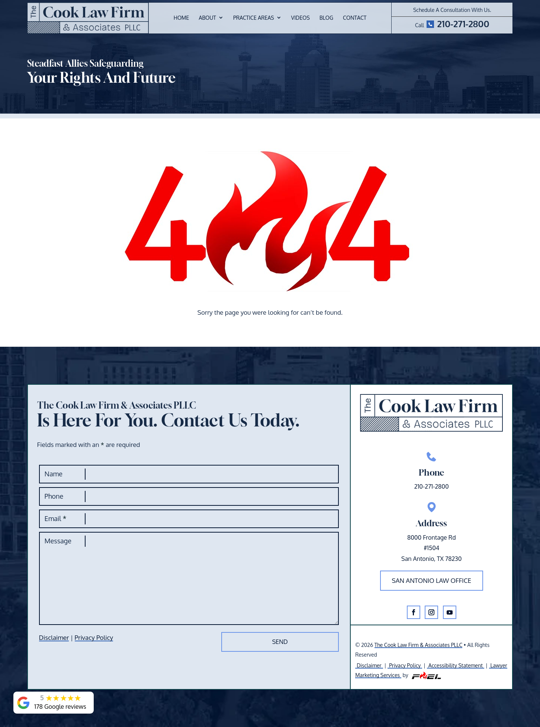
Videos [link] (300, 18)
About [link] (207, 18)
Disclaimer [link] (54, 637)
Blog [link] (326, 18)
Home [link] (181, 18)
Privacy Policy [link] (94, 637)
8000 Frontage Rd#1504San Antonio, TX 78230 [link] (431, 548)
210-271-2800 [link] (463, 23)
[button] (413, 612)
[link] (88, 18)
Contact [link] (354, 18)
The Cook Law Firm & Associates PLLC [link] (419, 645)
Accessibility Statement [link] (455, 665)
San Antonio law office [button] (432, 580)
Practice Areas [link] (253, 18)
